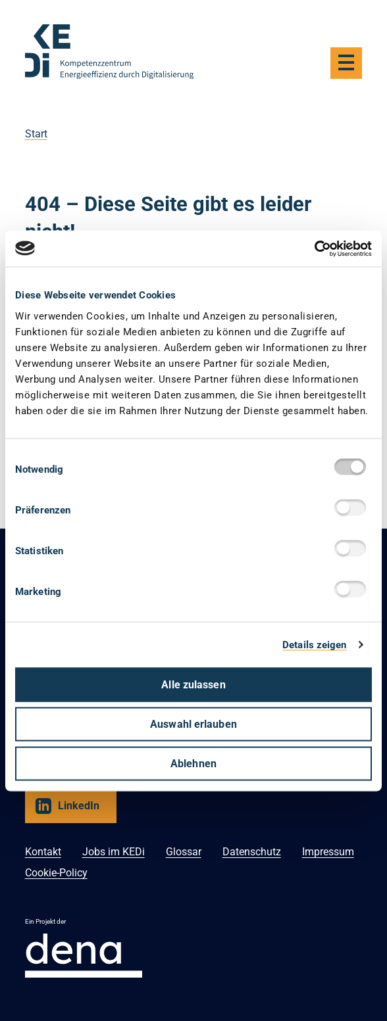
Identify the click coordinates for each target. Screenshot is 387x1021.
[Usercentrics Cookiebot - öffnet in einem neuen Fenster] (314, 248)
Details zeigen (314, 645)
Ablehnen (193, 763)
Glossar (183, 851)
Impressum (328, 851)
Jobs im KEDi (113, 851)
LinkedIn (78, 805)
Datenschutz (251, 851)
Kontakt (43, 851)
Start (36, 134)
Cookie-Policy (56, 873)
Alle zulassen (193, 684)
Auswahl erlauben (193, 723)
